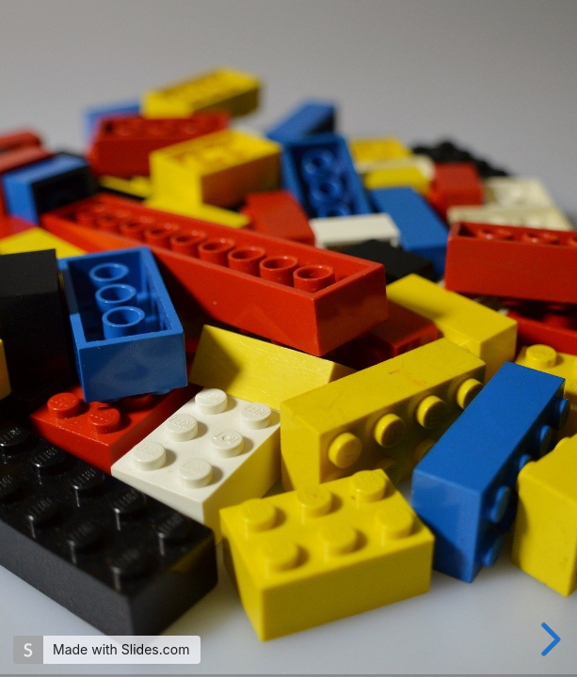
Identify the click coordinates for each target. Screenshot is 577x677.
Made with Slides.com (121, 649)
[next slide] (548, 639)
